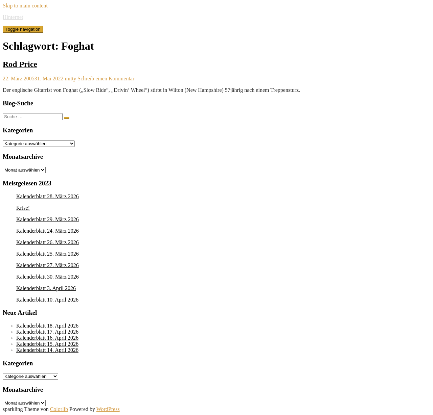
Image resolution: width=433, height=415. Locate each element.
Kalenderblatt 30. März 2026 (47, 277)
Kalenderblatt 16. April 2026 (47, 338)
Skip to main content (25, 5)
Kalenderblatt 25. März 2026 (47, 254)
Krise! (23, 208)
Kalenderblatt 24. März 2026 (47, 231)
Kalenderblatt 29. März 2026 (47, 219)
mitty (70, 78)
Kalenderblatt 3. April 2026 (46, 288)
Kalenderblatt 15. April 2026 (47, 344)
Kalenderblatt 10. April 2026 (47, 300)
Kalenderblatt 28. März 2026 (47, 196)
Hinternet (13, 17)
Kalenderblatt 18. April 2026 (47, 326)
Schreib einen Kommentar (105, 78)
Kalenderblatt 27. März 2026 (47, 265)
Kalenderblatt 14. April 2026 (47, 350)
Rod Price (20, 64)
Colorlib (59, 409)
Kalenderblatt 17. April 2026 (47, 332)
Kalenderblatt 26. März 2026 (47, 242)
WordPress (108, 409)
